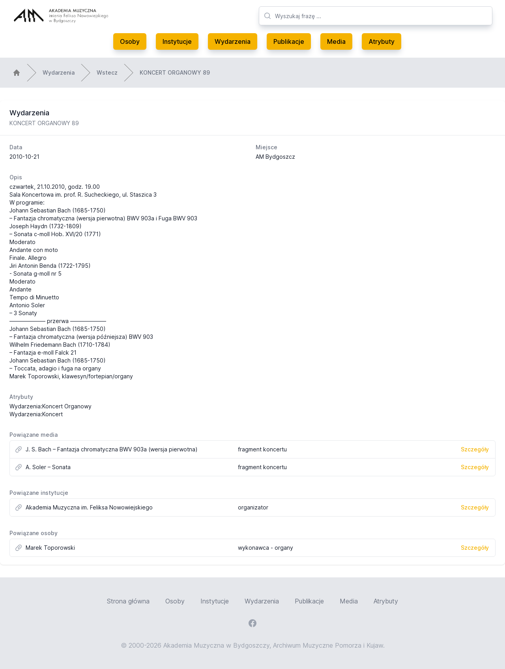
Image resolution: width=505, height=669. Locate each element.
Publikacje (288, 41)
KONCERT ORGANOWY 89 (175, 72)
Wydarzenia (233, 41)
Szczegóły (475, 449)
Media (336, 41)
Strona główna (128, 601)
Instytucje (177, 41)
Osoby (130, 41)
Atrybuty (381, 41)
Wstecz (107, 72)
